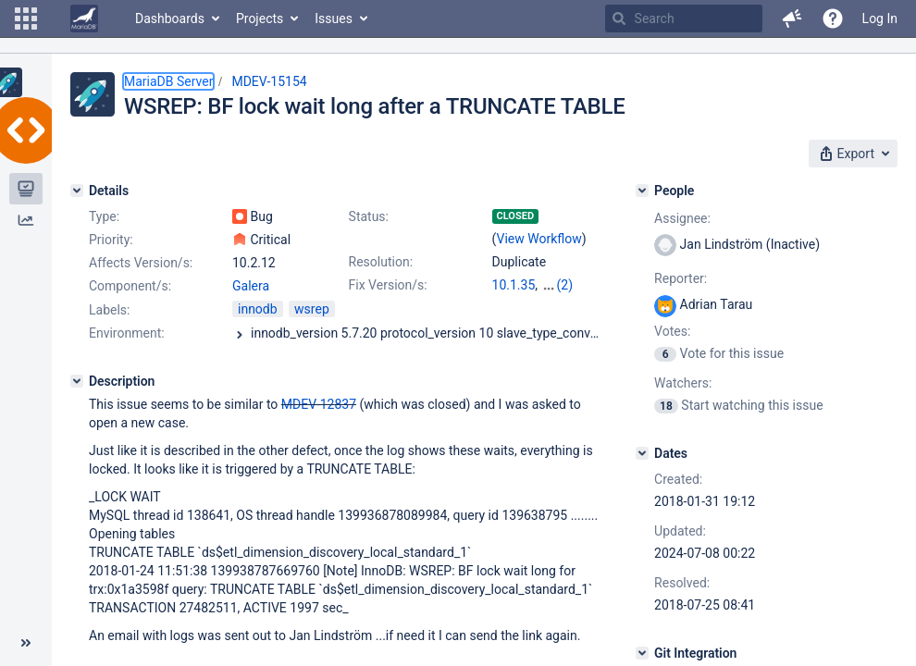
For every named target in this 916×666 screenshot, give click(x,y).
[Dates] (642, 453)
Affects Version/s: (140, 262)
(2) (565, 285)
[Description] (76, 381)
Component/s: (130, 285)
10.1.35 (514, 285)
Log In (879, 18)
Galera (250, 285)
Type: (104, 216)
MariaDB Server (168, 81)
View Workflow (539, 238)
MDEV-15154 (268, 81)
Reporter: (680, 278)
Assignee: (682, 218)
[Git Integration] (642, 653)
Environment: (127, 333)
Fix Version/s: (388, 285)
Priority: (111, 239)
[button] (26, 18)
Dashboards (169, 18)
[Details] (76, 190)
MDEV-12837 (318, 404)
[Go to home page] (84, 18)
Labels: (109, 309)
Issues (334, 18)
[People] (642, 190)
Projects (259, 18)
